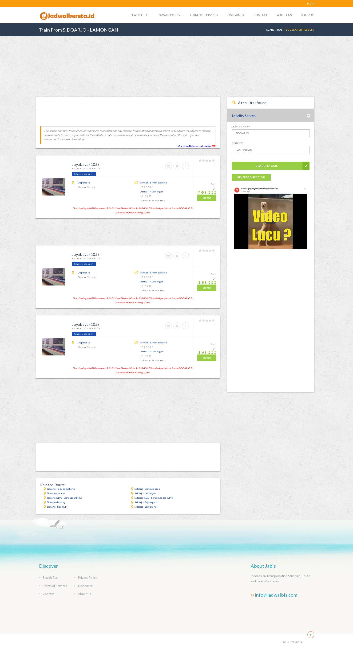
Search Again (267, 165)
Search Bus (139, 15)
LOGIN (310, 3)
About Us (284, 15)
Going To (237, 143)
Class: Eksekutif (83, 173)
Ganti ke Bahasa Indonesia (196, 146)
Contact (260, 15)
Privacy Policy (169, 15)
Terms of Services (204, 15)
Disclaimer (235, 15)
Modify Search (244, 115)
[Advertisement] (177, 66)
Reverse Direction (251, 177)
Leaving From (241, 126)
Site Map (307, 15)
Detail (207, 197)
